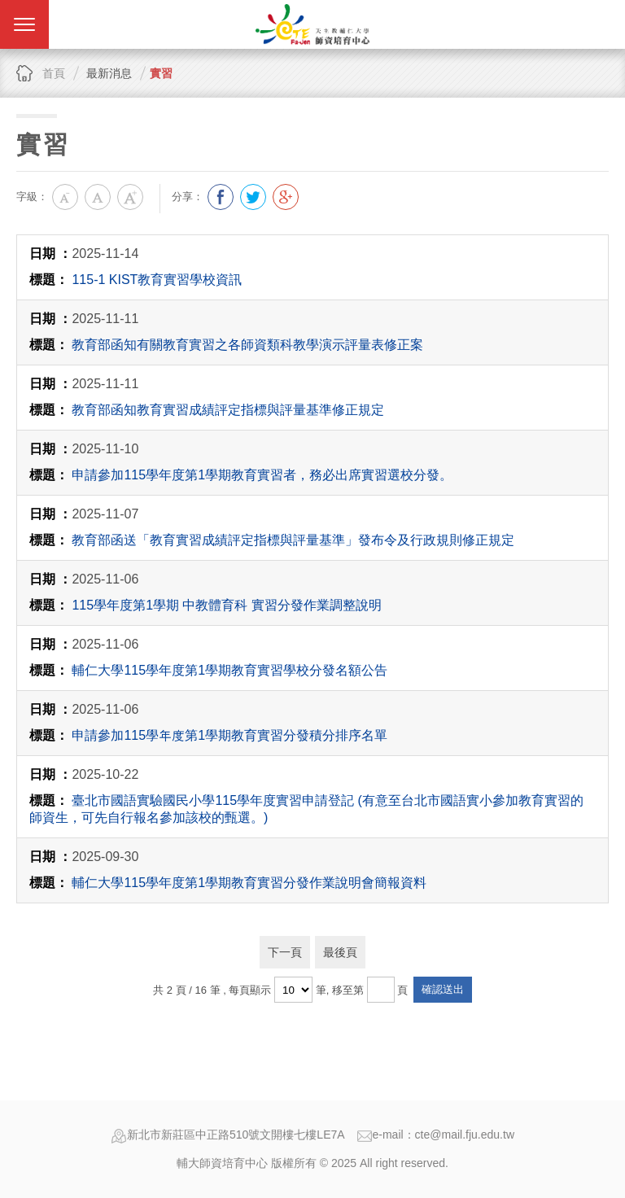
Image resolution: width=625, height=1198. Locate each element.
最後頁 (340, 952)
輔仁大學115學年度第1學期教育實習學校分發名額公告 (229, 670)
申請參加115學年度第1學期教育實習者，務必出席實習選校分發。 (262, 475)
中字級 (98, 197)
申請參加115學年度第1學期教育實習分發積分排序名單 (229, 735)
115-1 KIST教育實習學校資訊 (157, 279)
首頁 (53, 73)
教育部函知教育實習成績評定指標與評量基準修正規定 (228, 410)
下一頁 (285, 952)
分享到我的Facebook (221, 197)
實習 (161, 73)
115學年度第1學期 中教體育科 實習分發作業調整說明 (226, 605)
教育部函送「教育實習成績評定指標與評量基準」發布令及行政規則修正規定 (293, 540)
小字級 (65, 197)
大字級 (130, 197)
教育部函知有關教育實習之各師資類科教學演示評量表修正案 (247, 345)
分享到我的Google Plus (286, 197)
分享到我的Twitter (253, 197)
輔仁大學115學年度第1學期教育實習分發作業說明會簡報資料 (249, 883)
